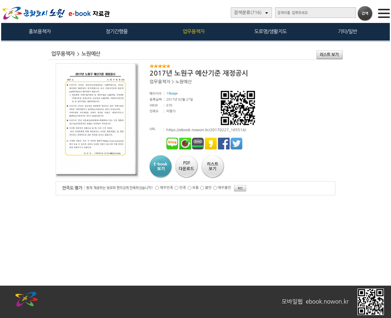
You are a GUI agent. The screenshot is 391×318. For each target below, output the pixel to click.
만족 (182, 187)
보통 (195, 187)
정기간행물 (117, 31)
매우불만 (224, 187)
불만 (208, 187)
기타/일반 (347, 31)
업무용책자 (194, 31)
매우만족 (166, 187)
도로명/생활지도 (270, 31)
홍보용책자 (40, 31)
